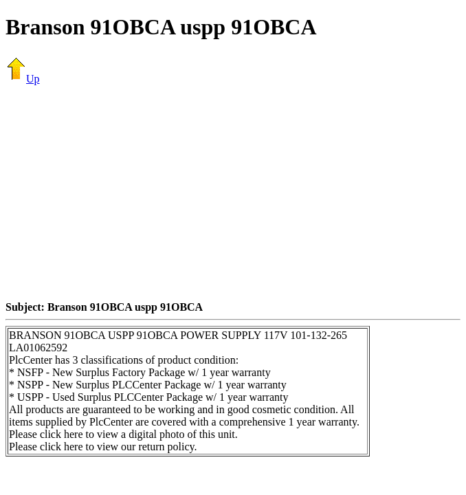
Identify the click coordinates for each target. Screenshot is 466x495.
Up (22, 79)
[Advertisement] (235, 192)
